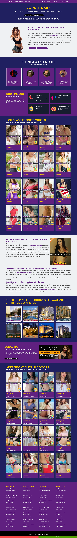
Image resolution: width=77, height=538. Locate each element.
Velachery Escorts (10, 502)
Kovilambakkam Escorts (11, 495)
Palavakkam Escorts (60, 495)
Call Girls (27, 1)
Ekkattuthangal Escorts (28, 519)
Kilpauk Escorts (26, 526)
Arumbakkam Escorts (27, 509)
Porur (33, 1)
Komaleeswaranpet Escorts (61, 490)
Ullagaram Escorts (43, 512)
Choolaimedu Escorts (60, 524)
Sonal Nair (32, 534)
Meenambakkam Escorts (61, 504)
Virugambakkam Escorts (44, 521)
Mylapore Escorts (10, 504)
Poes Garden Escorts (27, 495)
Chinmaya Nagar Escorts (28, 516)
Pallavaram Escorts (60, 500)
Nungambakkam (64, 1)
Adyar (48, 1)
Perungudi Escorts (43, 495)
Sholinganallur (41, 1)
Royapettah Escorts (10, 507)
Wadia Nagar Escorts (43, 524)
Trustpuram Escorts (43, 509)
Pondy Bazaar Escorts (60, 512)
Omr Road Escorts (27, 488)
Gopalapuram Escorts (27, 500)
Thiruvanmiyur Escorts (11, 516)
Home (10, 1)
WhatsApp (58, 536)
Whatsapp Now (42, 48)
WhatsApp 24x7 (38, 15)
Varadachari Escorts (43, 514)
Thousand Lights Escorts (44, 507)
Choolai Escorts (59, 521)
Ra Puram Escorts (10, 514)
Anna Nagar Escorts (10, 488)
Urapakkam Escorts (10, 497)
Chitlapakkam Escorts (60, 519)
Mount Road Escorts (60, 507)
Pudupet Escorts (42, 497)
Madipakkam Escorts (10, 500)
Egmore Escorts (9, 526)
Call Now (32, 48)
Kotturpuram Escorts (10, 512)
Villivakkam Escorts (43, 519)
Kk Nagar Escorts (59, 488)
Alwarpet (55, 1)
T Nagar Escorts (9, 524)
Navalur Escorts (59, 509)
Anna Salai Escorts (27, 502)
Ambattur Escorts (59, 497)
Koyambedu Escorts (27, 504)
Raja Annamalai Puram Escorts (45, 500)
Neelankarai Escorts (60, 492)
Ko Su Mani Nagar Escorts (44, 490)
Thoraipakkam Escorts (11, 492)
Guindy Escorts (26, 521)
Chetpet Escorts (59, 514)
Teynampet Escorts (10, 519)
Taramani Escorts (26, 497)
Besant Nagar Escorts (11, 509)
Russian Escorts (19, 1)
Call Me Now (28, 15)
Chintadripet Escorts (60, 516)
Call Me (19, 536)
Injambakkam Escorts (11, 490)
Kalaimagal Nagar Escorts (28, 524)
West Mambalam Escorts (44, 526)
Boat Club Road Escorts (28, 492)
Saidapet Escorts (42, 502)
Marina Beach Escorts (60, 502)
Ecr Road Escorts (26, 490)
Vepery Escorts (42, 516)
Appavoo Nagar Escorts (28, 507)
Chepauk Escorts (26, 514)
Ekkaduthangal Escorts (60, 526)
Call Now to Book (11, 358)
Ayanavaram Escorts (27, 512)
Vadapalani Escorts (10, 521)
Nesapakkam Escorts (43, 492)
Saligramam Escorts (43, 504)
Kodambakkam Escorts (44, 488)
